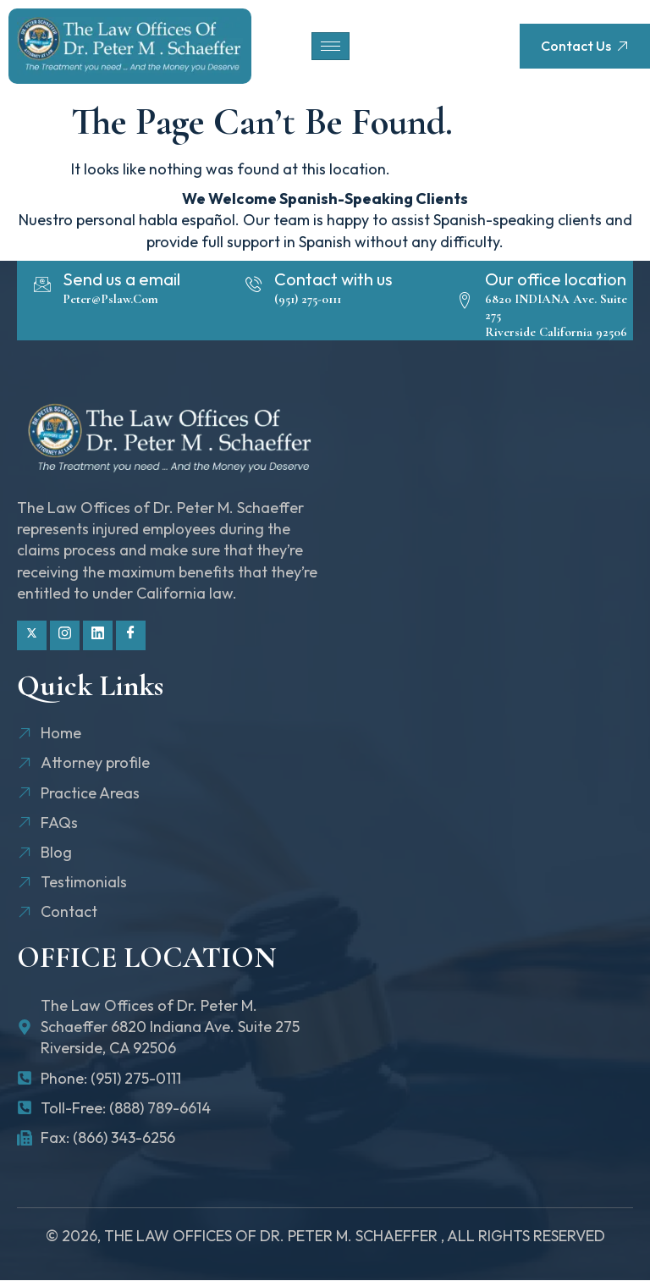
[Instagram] (65, 635)
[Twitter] (32, 635)
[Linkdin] (98, 635)
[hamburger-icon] (330, 46)
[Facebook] (131, 635)
